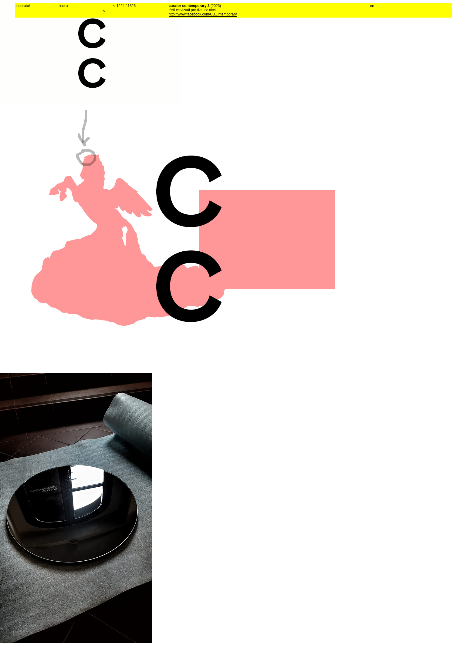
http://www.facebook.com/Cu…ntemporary (203, 14)
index (63, 6)
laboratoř (23, 6)
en (372, 6)
